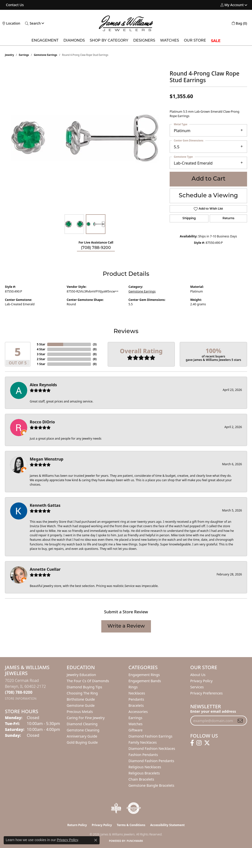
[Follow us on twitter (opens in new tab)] (207, 743)
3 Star (41, 354)
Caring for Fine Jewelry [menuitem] (85, 717)
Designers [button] (144, 41)
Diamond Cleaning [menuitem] (82, 724)
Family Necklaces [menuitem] (143, 742)
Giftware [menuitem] (136, 730)
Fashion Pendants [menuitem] (143, 754)
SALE (216, 41)
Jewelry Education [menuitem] (81, 674)
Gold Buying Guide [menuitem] (82, 742)
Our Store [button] (195, 41)
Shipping (189, 218)
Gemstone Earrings (45, 55)
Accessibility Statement (167, 825)
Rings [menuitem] (133, 687)
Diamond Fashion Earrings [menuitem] (151, 736)
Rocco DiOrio (42, 422)
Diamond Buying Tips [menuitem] (84, 687)
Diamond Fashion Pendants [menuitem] (151, 760)
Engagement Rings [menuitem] (144, 674)
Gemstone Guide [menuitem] (81, 705)
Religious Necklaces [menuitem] (145, 767)
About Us (198, 674)
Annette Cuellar (45, 569)
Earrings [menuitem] (135, 717)
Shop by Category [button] (109, 41)
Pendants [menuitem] (136, 699)
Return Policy (77, 825)
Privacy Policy (201, 680)
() (95, 344)
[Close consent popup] (95, 840)
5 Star (41, 344)
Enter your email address (213, 711)
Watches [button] (169, 41)
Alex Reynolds (43, 384)
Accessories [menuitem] (138, 711)
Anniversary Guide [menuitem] (82, 736)
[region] (85, 138)
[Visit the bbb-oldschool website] (116, 808)
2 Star (41, 359)
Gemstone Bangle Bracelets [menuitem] (151, 785)
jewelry (9, 55)
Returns (228, 218)
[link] (14, 5)
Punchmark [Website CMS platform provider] (135, 841)
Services (197, 687)
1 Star (41, 364)
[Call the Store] (18, 692)
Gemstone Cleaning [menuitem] (83, 730)
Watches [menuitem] (136, 724)
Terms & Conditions (131, 825)
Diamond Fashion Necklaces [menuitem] (152, 748)
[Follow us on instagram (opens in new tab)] (199, 743)
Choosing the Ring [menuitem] (82, 693)
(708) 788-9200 (96, 248)
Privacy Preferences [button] (206, 693)
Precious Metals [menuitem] (80, 711)
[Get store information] (21, 698)
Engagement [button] (45, 41)
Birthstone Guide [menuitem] (81, 699)
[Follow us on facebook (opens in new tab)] (192, 743)
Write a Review (126, 626)
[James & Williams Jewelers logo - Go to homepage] (126, 23)
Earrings (24, 55)
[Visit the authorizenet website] (133, 808)
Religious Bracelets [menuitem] (144, 773)
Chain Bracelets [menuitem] (141, 779)
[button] (232, 5)
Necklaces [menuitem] (137, 693)
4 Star (41, 349)
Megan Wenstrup (46, 459)
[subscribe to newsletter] (240, 720)
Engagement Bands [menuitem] (145, 680)
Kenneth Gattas (45, 505)
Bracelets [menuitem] (136, 705)
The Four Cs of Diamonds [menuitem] (88, 680)
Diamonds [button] (74, 41)
